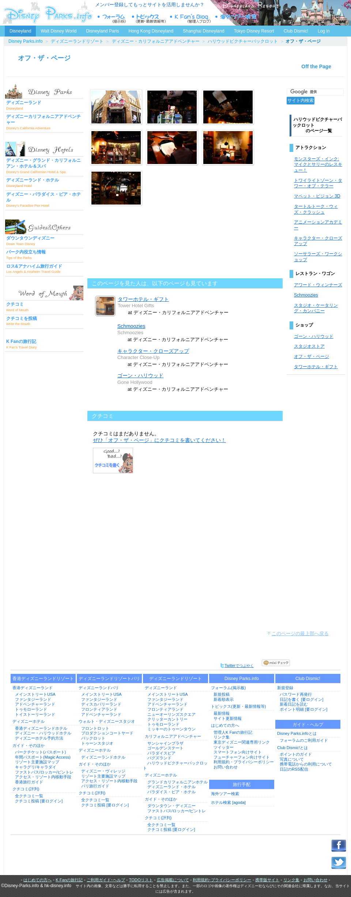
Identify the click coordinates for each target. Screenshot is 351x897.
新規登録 (285, 688)
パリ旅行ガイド (95, 786)
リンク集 (222, 737)
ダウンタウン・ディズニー (171, 806)
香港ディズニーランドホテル (41, 728)
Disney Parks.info (25, 41)
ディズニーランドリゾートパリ (109, 678)
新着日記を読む (294, 704)
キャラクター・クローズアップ (153, 351)
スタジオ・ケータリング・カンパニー (316, 308)
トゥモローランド (31, 709)
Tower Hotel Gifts (136, 305)
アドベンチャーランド (35, 704)
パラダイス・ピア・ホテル (171, 792)
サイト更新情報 (228, 718)
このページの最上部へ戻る (300, 633)
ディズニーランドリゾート (77, 41)
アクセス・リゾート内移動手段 (43, 777)
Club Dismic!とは (292, 747)
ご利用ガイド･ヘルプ (106, 880)
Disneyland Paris (102, 31)
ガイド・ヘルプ (307, 724)
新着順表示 (224, 699)
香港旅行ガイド (29, 782)
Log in (324, 31)
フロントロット (95, 728)
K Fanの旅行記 (69, 880)
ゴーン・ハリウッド (140, 375)
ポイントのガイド (296, 754)
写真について (292, 759)
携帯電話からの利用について (306, 764)
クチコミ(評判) (25, 789)
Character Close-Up (138, 357)
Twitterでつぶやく (236, 666)
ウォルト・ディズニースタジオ (107, 721)
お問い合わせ (226, 767)
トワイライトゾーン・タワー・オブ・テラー (318, 183)
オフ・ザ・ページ (44, 58)
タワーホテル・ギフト (143, 299)
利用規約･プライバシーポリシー (222, 880)
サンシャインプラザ (165, 743)
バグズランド (159, 758)
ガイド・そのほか (28, 745)
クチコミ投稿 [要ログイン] (39, 801)
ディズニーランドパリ (99, 688)
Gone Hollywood (134, 382)
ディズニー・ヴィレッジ (103, 771)
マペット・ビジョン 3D (317, 196)
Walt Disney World (57, 30)
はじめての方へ (225, 725)
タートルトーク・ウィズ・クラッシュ (316, 209)
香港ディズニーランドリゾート (43, 678)
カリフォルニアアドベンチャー (173, 736)
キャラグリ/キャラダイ (35, 767)
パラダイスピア (161, 753)
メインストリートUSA (35, 694)
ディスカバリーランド (101, 704)
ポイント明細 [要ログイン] (303, 709)
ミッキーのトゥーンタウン (171, 729)
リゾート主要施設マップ (37, 762)
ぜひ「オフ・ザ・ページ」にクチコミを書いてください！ (159, 440)
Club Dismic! (296, 31)
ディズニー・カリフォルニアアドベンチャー (156, 41)
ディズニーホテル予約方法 (39, 738)
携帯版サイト (267, 880)
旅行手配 (241, 784)
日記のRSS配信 (294, 769)
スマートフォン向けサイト (238, 752)
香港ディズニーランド (32, 688)
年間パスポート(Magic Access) (43, 757)
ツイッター (224, 747)
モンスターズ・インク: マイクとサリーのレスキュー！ (318, 164)
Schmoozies (131, 326)
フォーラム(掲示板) (228, 688)
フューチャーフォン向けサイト (242, 757)
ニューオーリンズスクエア (171, 714)
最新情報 (222, 713)
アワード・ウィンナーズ (318, 284)
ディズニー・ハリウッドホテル (43, 733)
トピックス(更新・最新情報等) (238, 706)
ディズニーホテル (28, 721)
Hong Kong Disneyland (150, 31)
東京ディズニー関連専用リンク (242, 742)
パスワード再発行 (296, 694)
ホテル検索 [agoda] (228, 802)
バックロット (93, 738)
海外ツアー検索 (225, 793)
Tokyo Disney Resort (254, 31)
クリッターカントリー (167, 719)
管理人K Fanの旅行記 (233, 732)
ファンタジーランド (33, 699)
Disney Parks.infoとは (297, 733)
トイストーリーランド (35, 714)
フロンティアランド (99, 709)
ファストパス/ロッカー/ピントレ (44, 772)
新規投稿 (222, 694)
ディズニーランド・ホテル (171, 787)
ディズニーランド (161, 688)
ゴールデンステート (165, 748)
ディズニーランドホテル (103, 757)
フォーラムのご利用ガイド (304, 740)
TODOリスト (141, 880)
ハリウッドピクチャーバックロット (243, 41)
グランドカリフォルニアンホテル (177, 782)
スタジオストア (309, 346)
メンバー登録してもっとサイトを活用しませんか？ (149, 4)
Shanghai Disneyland (203, 31)
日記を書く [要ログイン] (301, 699)
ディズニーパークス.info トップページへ (47, 13)
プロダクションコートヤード (107, 733)
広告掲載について (173, 880)
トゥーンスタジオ (97, 743)
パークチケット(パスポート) (40, 752)
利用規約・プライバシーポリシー (244, 762)
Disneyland (20, 31)
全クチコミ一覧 (29, 796)
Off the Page (316, 66)
